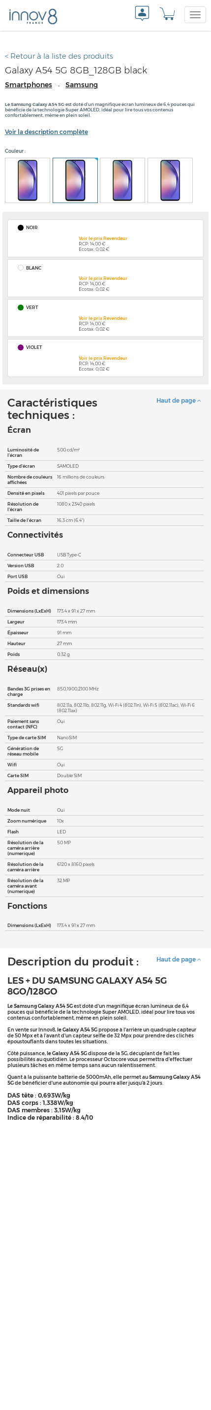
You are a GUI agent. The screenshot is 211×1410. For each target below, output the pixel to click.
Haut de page (178, 400)
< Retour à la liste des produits (59, 56)
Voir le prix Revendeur (103, 238)
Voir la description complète (46, 132)
